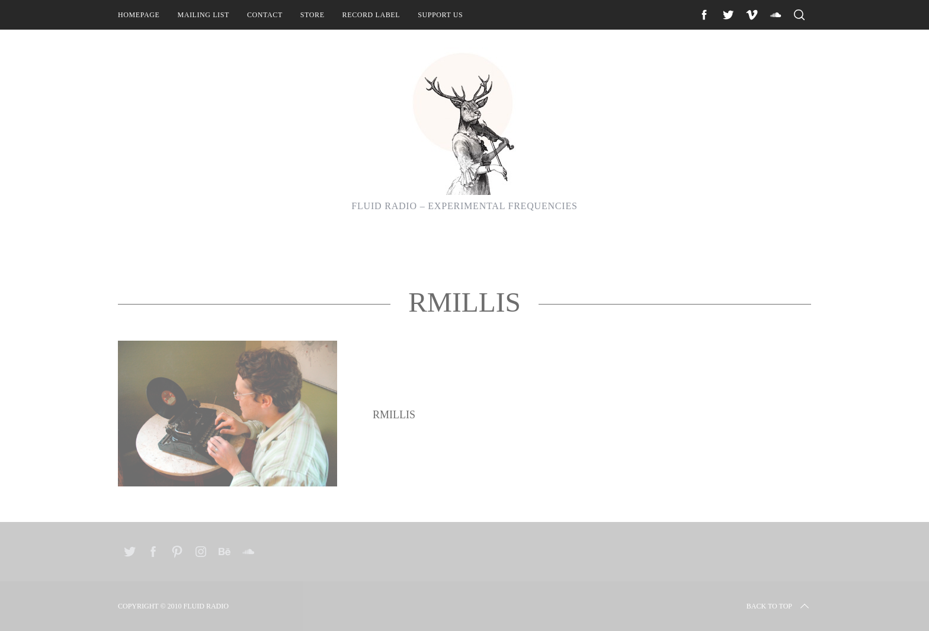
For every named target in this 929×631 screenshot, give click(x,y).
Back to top (779, 606)
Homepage (138, 15)
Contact (265, 15)
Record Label (371, 15)
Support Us (440, 15)
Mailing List (203, 15)
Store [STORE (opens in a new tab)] (312, 15)
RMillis (394, 415)
